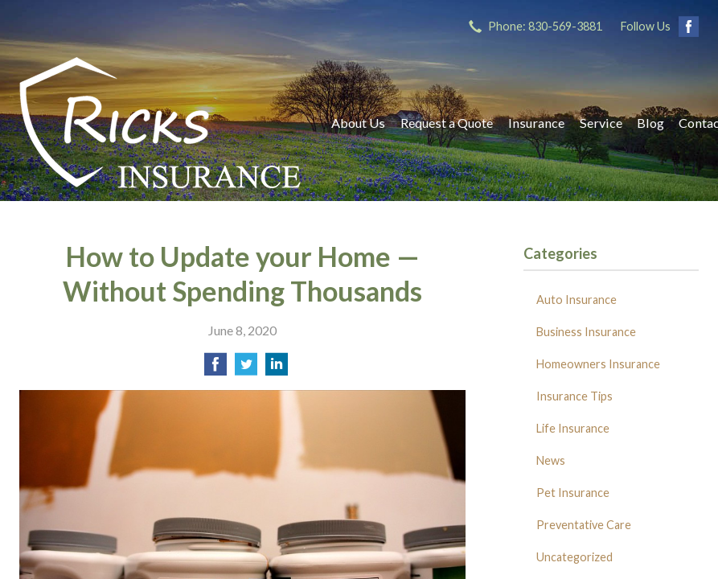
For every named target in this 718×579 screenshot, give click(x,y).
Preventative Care (583, 525)
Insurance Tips (574, 396)
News (550, 460)
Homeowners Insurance (598, 364)
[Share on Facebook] (215, 368)
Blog (650, 122)
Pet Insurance (572, 492)
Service (601, 122)
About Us (358, 122)
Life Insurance (572, 428)
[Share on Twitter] (246, 368)
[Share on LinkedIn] (276, 368)
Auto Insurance (576, 299)
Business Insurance (586, 332)
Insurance (536, 122)
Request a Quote (446, 122)
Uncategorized (574, 557)
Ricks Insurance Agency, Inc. (160, 122)
